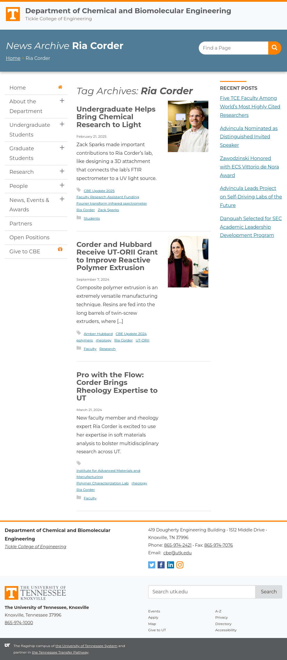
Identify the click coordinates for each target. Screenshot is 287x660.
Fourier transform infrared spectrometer (112, 203)
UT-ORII (142, 340)
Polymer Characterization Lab (103, 483)
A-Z (218, 611)
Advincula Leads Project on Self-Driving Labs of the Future (251, 197)
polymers (85, 340)
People (18, 186)
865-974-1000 (19, 622)
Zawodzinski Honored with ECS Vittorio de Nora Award (249, 167)
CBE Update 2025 (99, 190)
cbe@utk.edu (177, 552)
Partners (20, 223)
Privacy (221, 617)
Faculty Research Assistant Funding (108, 197)
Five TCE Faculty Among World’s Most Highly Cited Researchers (250, 106)
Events (154, 611)
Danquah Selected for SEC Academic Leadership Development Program (251, 227)
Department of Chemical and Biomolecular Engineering (128, 10)
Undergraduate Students (29, 130)
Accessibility (226, 630)
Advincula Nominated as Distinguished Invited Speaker (249, 137)
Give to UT (157, 630)
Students (92, 218)
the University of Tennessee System (86, 646)
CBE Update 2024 (131, 333)
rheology (103, 340)
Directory (223, 624)
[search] (240, 48)
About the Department (26, 106)
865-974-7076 (218, 545)
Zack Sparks (108, 210)
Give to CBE (36, 251)
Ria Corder (86, 210)
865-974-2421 (177, 545)
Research (21, 172)
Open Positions (29, 237)
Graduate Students (21, 153)
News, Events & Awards (29, 205)
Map (152, 624)
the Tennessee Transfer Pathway (60, 652)
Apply (153, 617)
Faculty (90, 348)
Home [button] (36, 88)
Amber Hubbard (98, 333)
